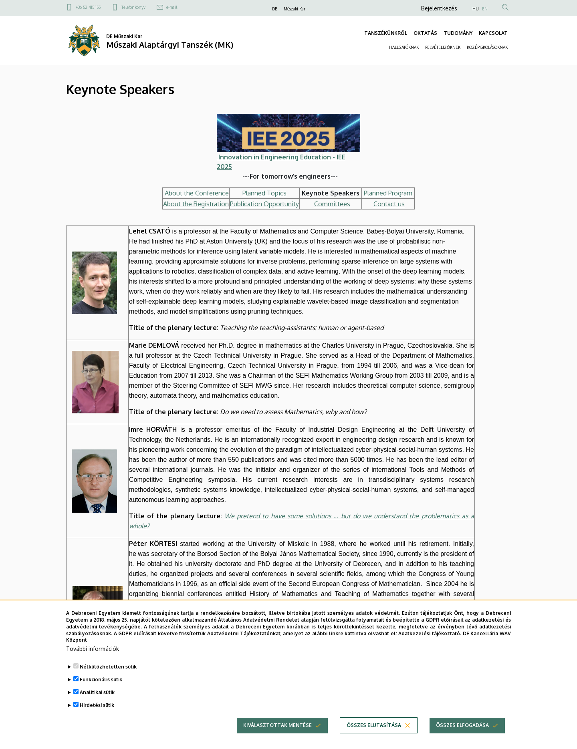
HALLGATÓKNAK (404, 47)
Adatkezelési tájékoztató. (429, 647)
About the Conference (197, 193)
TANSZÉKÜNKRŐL (385, 33)
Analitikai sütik (97, 706)
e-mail (171, 7)
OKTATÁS (425, 33)
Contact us (389, 204)
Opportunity (281, 204)
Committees (332, 204)
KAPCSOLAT (493, 33)
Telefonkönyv (133, 7)
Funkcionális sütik (101, 693)
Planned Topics (264, 193)
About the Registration (196, 204)
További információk (92, 662)
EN (485, 8)
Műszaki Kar (294, 8)
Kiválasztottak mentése (277, 739)
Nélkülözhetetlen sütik (108, 680)
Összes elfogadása (462, 739)
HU (475, 8)
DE (274, 8)
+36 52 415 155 (88, 7)
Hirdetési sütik (97, 719)
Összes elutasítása (374, 739)
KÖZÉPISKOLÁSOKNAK (487, 47)
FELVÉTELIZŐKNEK (442, 47)
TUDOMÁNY (458, 33)
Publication (246, 204)
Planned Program (388, 193)
